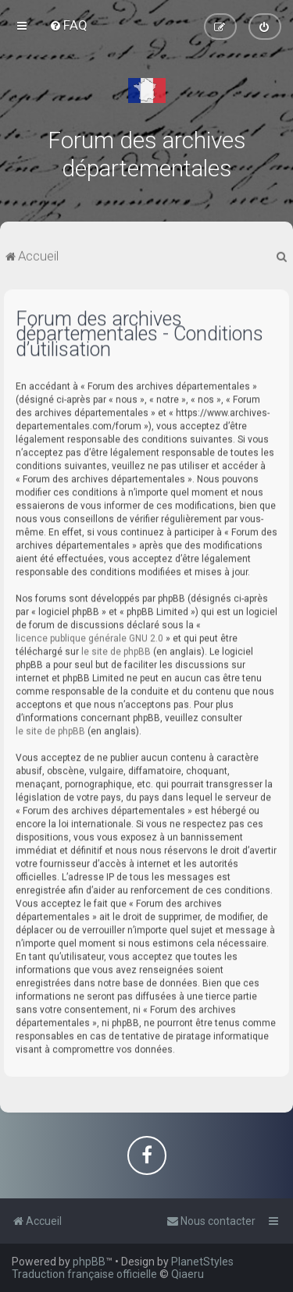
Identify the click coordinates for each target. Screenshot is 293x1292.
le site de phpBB (116, 650)
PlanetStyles (202, 1261)
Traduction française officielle (84, 1274)
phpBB (89, 1261)
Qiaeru (187, 1274)
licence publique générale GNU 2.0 (89, 637)
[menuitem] (68, 25)
